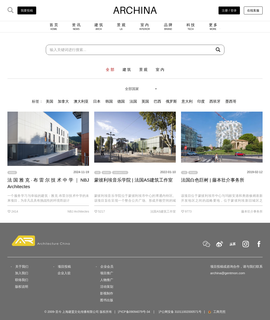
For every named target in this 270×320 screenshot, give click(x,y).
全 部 (110, 70)
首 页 (54, 26)
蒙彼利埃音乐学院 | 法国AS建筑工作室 (133, 179)
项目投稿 (64, 266)
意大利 (187, 101)
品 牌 (168, 26)
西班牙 (214, 101)
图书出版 (106, 300)
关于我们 (21, 266)
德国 (121, 101)
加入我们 (21, 273)
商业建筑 (193, 172)
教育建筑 (12, 172)
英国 (145, 101)
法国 (133, 101)
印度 (201, 101)
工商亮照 (216, 311)
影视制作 (106, 293)
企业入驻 (64, 273)
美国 (49, 101)
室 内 (144, 26)
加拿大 (63, 101)
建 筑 (98, 26)
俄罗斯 (171, 101)
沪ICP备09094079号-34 (134, 311)
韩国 (109, 101)
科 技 (190, 26)
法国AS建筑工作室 (120, 172)
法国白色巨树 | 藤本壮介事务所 (212, 179)
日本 (97, 101)
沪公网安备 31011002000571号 (180, 311)
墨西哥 (230, 101)
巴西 (157, 101)
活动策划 (106, 286)
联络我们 (21, 280)
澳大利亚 (81, 101)
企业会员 (106, 266)
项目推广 (106, 273)
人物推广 (106, 280)
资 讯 (76, 26)
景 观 (121, 26)
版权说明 (21, 286)
